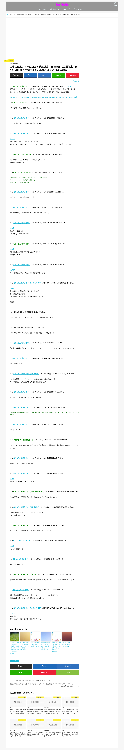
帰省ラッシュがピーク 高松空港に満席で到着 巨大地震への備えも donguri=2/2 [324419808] (56, 647)
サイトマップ (66, 9)
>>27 (11, 270)
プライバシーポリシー (79, 9)
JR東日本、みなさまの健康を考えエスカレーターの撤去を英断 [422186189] (25, 646)
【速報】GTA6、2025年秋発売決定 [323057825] (67, 644)
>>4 (11, 288)
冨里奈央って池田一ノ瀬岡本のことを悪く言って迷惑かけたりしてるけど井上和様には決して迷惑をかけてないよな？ (14, 648)
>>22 (11, 613)
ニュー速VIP (14, 660)
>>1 (11, 228)
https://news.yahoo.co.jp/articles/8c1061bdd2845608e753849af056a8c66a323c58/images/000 (42, 97)
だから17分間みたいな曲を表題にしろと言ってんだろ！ (35, 645)
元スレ (75, 81)
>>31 (11, 139)
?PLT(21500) (68, 86)
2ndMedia (62, 4)
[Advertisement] (44, 41)
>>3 (11, 479)
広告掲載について (54, 9)
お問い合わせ (42, 9)
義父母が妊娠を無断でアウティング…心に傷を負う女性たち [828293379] (45, 646)
